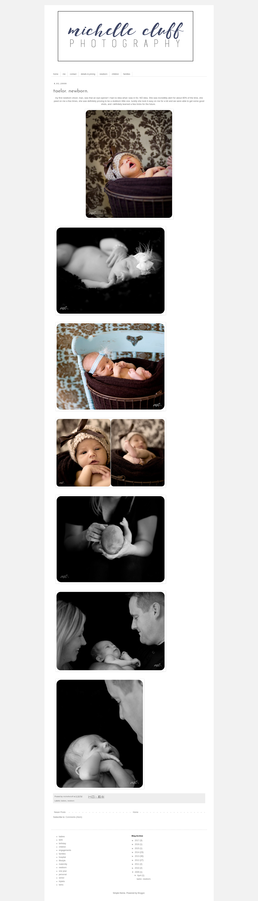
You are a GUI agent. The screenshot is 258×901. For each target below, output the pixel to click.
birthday (62, 843)
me (64, 74)
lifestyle (62, 860)
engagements (65, 850)
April (139, 875)
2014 (137, 852)
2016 (137, 844)
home (55, 74)
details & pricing (88, 74)
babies (63, 801)
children (115, 74)
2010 (137, 868)
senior (61, 878)
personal (63, 874)
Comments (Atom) (74, 817)
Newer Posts (60, 812)
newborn (103, 74)
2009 (137, 872)
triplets (62, 881)
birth (61, 840)
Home (135, 812)
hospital (62, 857)
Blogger (141, 893)
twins (61, 885)
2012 (137, 860)
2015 (137, 848)
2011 (137, 864)
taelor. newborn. (70, 91)
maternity (63, 864)
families (126, 74)
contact (73, 74)
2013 (137, 856)
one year (63, 871)
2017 (137, 840)
